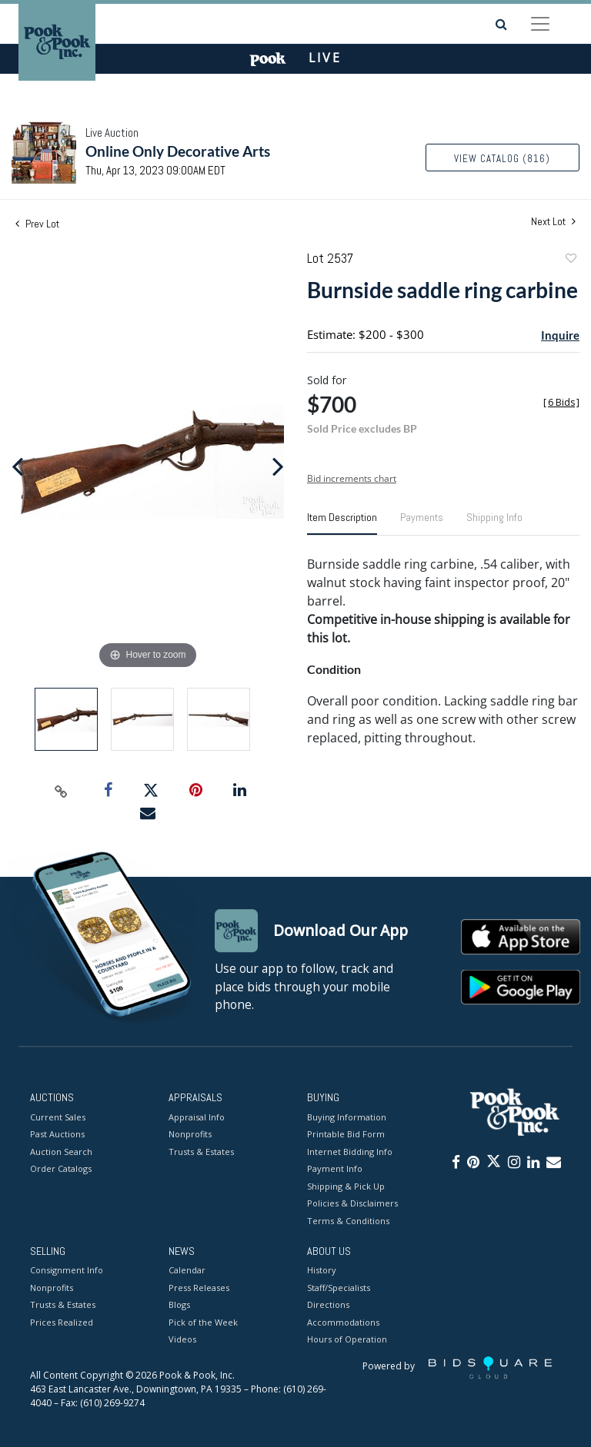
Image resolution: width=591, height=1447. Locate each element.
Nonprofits (190, 1134)
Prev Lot (37, 224)
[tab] (342, 523)
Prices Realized (61, 1322)
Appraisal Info (197, 1117)
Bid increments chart (351, 478)
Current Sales (57, 1117)
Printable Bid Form (346, 1134)
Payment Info (334, 1168)
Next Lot (553, 221)
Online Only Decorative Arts (177, 151)
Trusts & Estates (201, 1151)
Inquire (560, 335)
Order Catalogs (61, 1168)
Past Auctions (57, 1134)
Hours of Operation (347, 1340)
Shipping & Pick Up (346, 1186)
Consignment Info (66, 1270)
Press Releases (199, 1287)
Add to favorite (570, 260)
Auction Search (61, 1151)
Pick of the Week (203, 1322)
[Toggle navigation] (540, 23)
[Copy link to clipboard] (61, 791)
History (321, 1270)
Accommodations (343, 1322)
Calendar (187, 1270)
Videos (182, 1340)
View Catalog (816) (502, 158)
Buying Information (346, 1117)
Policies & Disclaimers (352, 1203)
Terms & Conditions (348, 1220)
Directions (328, 1305)
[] (561, 402)
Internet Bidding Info (349, 1151)
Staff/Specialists (338, 1287)
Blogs (179, 1305)
